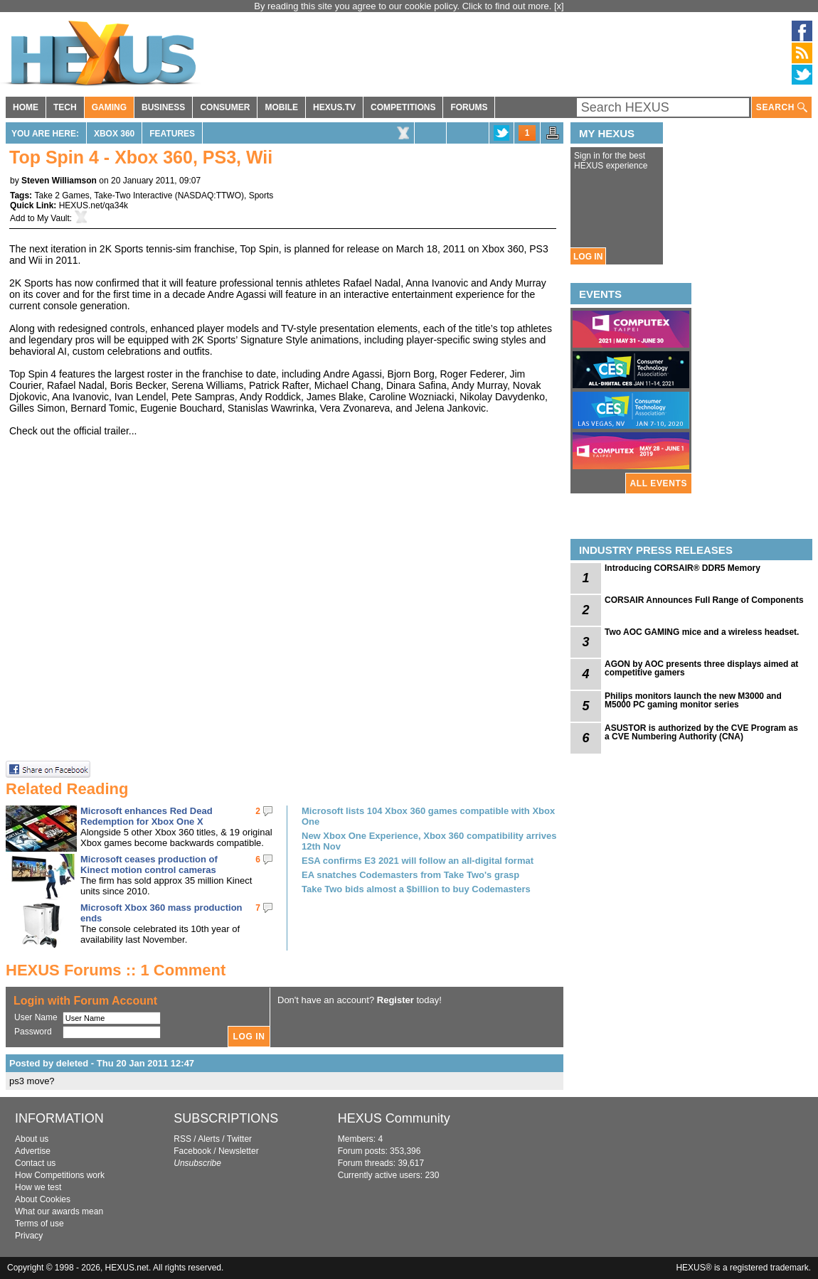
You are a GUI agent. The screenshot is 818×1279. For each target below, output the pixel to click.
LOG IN (587, 257)
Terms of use (39, 1224)
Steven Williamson (59, 181)
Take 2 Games (61, 195)
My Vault (53, 218)
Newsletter (238, 1151)
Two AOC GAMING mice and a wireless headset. (702, 632)
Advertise (33, 1151)
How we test (38, 1187)
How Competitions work (60, 1175)
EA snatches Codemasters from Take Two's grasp (410, 874)
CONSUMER (225, 107)
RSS (182, 1139)
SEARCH (781, 107)
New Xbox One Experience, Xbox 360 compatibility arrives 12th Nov (429, 841)
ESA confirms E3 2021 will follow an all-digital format (417, 860)
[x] (559, 6)
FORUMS (468, 107)
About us (31, 1139)
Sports (261, 195)
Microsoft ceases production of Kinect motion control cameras (149, 864)
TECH (65, 107)
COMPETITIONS (403, 107)
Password (33, 1032)
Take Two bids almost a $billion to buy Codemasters (416, 889)
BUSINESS (163, 107)
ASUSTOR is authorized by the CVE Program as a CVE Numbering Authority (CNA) (701, 732)
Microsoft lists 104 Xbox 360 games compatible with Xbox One (428, 816)
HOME (25, 107)
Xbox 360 (114, 134)
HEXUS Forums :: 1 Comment (115, 970)
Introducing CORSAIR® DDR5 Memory (682, 568)
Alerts (209, 1139)
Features (172, 134)
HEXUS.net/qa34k (93, 205)
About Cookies (42, 1199)
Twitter (239, 1139)
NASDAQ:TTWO (209, 195)
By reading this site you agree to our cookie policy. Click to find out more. (404, 6)
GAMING (109, 107)
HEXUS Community (394, 1118)
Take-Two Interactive (133, 195)
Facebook (192, 1151)
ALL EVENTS (658, 483)
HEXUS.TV (334, 107)
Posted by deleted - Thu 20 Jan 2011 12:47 (101, 1063)
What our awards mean (59, 1211)
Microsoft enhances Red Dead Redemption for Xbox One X (146, 816)
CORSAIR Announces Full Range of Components (704, 600)
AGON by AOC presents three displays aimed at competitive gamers (701, 668)
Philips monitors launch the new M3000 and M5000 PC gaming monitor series (693, 700)
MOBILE (281, 107)
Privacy (29, 1236)
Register (395, 1000)
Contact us (35, 1163)
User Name (36, 1017)
